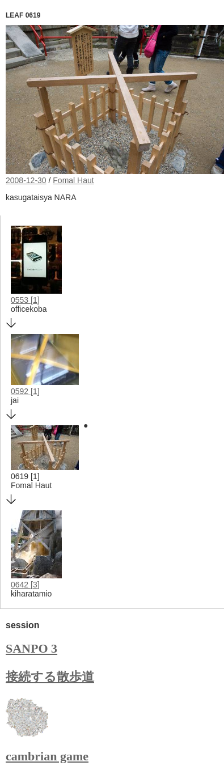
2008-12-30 (26, 180)
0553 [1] (25, 299)
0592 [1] (25, 391)
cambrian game (47, 756)
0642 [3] (25, 584)
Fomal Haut (73, 180)
